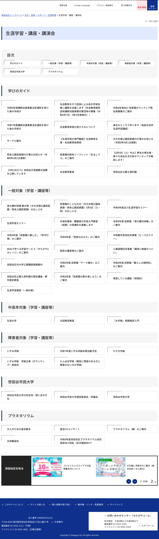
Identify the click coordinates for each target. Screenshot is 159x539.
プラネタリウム (21, 415)
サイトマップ (116, 504)
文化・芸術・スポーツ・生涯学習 (40, 15)
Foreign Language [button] (82, 5)
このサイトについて (13, 504)
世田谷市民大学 (21, 381)
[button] (62, 5)
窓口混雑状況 (126, 5)
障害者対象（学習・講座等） (32, 337)
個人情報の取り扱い (61, 504)
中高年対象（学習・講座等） (32, 307)
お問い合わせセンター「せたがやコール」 (129, 515)
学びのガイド (19, 90)
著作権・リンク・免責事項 (90, 504)
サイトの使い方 (37, 504)
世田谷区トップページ (11, 15)
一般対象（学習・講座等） (30, 190)
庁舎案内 (58, 521)
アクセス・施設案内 (105, 5)
